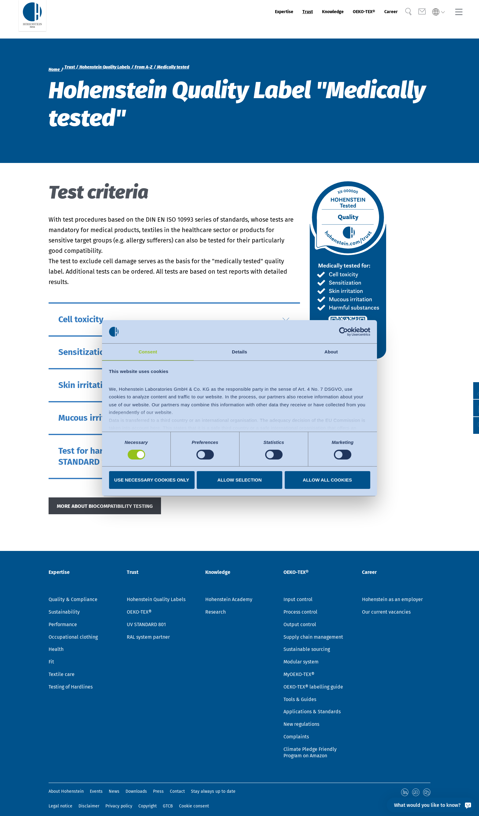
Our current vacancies (386, 606)
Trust (275, 19)
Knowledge (307, 19)
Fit (51, 656)
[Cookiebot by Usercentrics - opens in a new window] (343, 331)
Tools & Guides (299, 693)
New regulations (301, 718)
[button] (468, 425)
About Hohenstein (66, 785)
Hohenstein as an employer (392, 593)
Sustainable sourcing (306, 643)
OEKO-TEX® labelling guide (313, 681)
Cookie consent (194, 799)
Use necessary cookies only (151, 480)
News (114, 785)
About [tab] (331, 351)
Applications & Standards (312, 706)
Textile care (62, 668)
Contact (177, 785)
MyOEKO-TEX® (298, 668)
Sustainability (64, 606)
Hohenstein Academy (228, 593)
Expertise (245, 19)
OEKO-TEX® (348, 19)
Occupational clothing (73, 631)
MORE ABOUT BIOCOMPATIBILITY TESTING (115, 507)
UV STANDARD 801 (146, 618)
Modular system (301, 656)
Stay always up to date (213, 785)
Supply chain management (313, 631)
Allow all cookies (327, 480)
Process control (300, 606)
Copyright (147, 799)
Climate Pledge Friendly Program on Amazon (310, 746)
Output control (299, 618)
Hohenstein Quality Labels (156, 593)
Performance (63, 618)
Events (96, 785)
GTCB (168, 799)
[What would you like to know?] (431, 805)
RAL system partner (148, 631)
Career (383, 19)
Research (215, 606)
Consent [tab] (148, 351)
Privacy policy (118, 799)
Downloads (136, 785)
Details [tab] (239, 351)
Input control (298, 593)
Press (158, 785)
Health (56, 643)
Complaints (296, 730)
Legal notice (60, 799)
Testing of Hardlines (71, 681)
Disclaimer (89, 799)
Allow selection (240, 480)
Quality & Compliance (73, 593)
